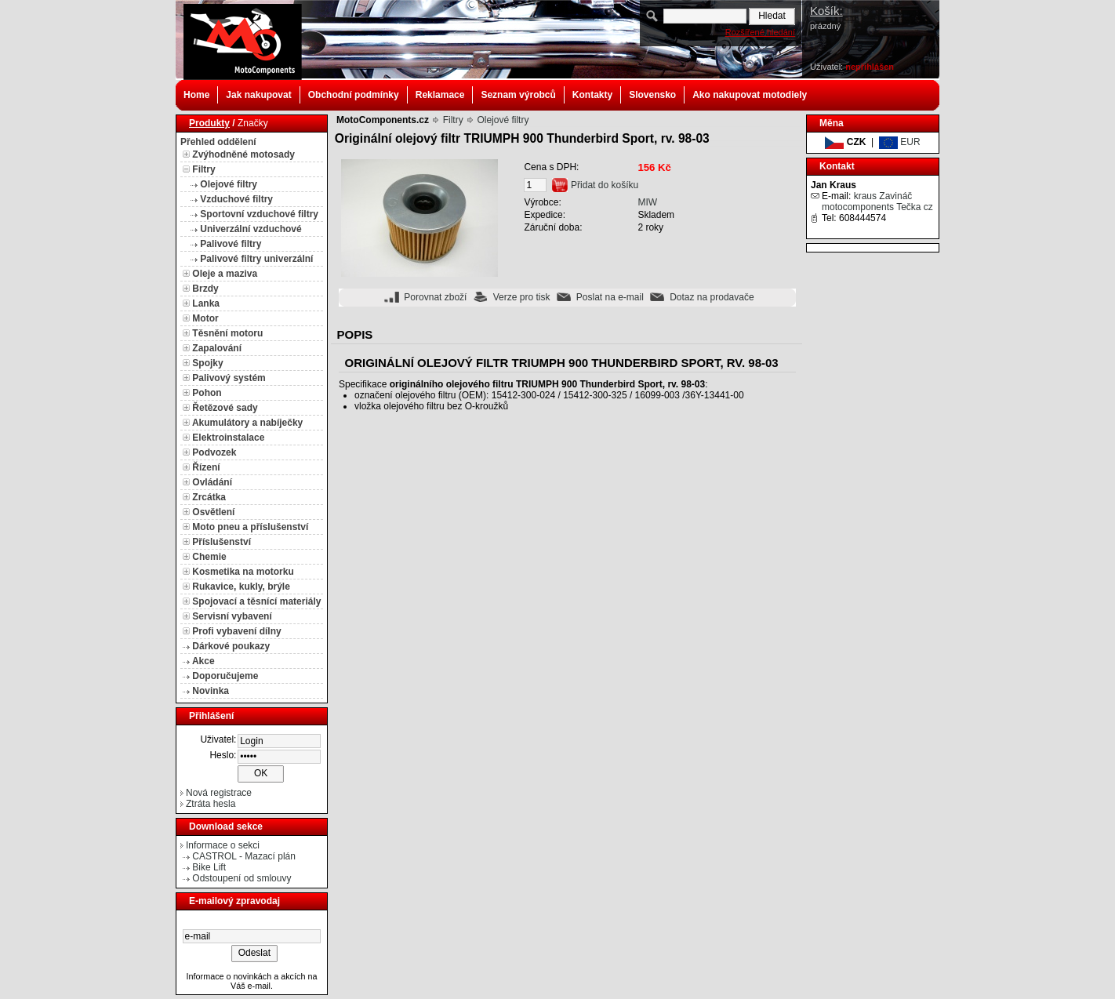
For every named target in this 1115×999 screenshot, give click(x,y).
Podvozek (214, 452)
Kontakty (592, 94)
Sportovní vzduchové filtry (259, 214)
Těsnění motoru (227, 333)
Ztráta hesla (210, 803)
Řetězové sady (224, 407)
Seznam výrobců (518, 94)
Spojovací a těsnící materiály (256, 601)
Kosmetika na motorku (242, 571)
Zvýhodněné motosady (243, 154)
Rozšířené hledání (760, 32)
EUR (900, 141)
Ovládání (212, 482)
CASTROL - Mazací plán (244, 856)
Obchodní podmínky (353, 94)
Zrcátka (209, 497)
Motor (205, 318)
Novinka (210, 690)
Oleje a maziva (224, 273)
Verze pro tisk (521, 297)
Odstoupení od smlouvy (241, 878)
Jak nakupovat (258, 94)
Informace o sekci (223, 845)
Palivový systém (228, 377)
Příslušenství (221, 541)
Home (196, 94)
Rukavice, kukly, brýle (241, 586)
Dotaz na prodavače (712, 297)
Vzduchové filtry (236, 199)
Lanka (206, 303)
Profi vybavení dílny (236, 631)
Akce (203, 661)
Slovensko (652, 94)
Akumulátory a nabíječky (247, 422)
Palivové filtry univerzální (256, 258)
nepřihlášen (869, 66)
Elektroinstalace (228, 437)
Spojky (207, 363)
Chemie (209, 556)
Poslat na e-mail (610, 297)
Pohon (206, 392)
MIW (647, 202)
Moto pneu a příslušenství (250, 526)
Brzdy (205, 288)
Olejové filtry (228, 184)
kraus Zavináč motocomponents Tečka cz (877, 202)
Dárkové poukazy (231, 646)
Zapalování (217, 348)
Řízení (206, 467)
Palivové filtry (230, 243)
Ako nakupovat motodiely (749, 94)
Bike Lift (209, 867)
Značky (253, 123)
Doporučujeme (225, 675)
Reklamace (440, 94)
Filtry (203, 169)
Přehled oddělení (218, 141)
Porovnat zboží (435, 297)
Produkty (209, 123)
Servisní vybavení (231, 616)
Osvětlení (213, 512)
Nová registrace (219, 792)
